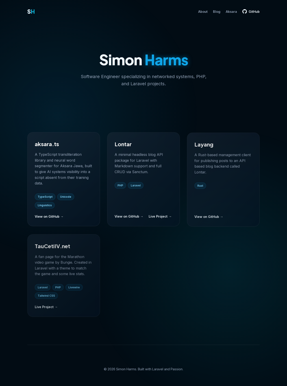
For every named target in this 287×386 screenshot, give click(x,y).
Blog (216, 11)
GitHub (251, 11)
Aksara (231, 11)
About (203, 11)
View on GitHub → (49, 217)
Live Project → (160, 218)
